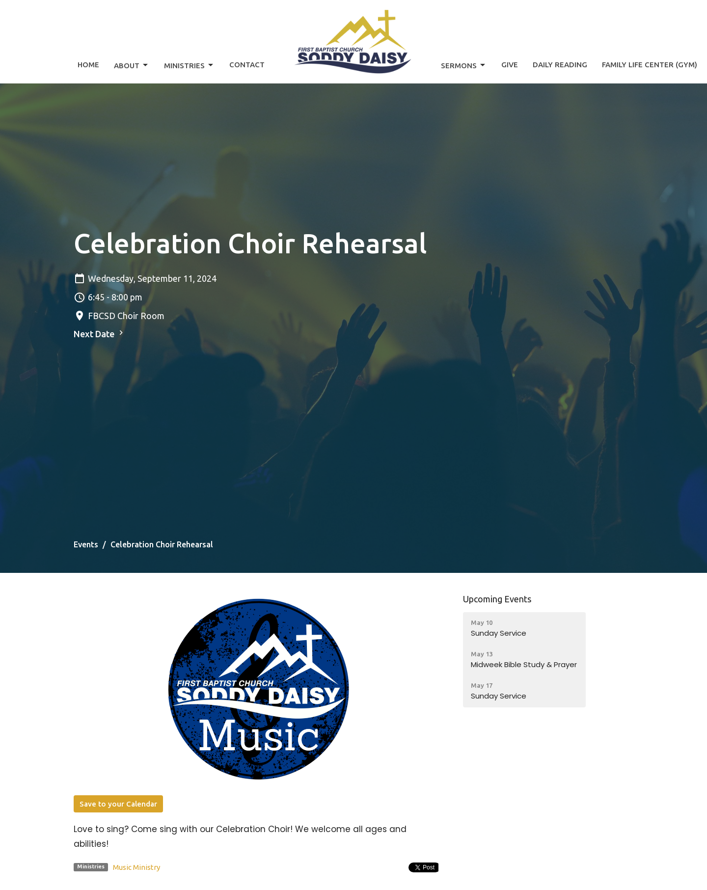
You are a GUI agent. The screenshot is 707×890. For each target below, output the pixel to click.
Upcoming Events (497, 599)
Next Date (100, 333)
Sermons (464, 65)
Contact (247, 64)
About (131, 65)
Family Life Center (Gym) (649, 64)
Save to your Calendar (118, 804)
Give (509, 64)
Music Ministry (136, 867)
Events (86, 544)
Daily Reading (560, 64)
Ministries (189, 65)
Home (88, 64)
